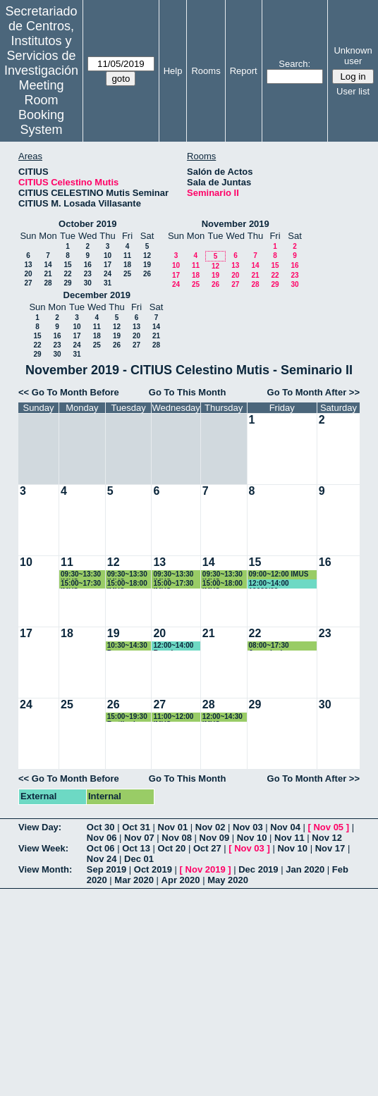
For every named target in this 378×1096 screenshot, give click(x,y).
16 (88, 265)
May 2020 (227, 880)
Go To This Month (187, 392)
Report (243, 71)
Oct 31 (136, 827)
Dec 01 (139, 859)
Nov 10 (252, 837)
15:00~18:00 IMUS (127, 584)
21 (47, 274)
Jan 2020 (305, 869)
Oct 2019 (153, 869)
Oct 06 (101, 848)
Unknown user (353, 55)
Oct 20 (172, 848)
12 (147, 255)
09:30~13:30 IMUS (81, 574)
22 (67, 274)
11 (127, 255)
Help (173, 71)
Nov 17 (330, 848)
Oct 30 (101, 827)
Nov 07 (139, 837)
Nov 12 (327, 837)
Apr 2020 (180, 880)
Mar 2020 (134, 880)
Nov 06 (102, 837)
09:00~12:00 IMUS (279, 574)
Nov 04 (285, 827)
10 (107, 255)
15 (67, 265)
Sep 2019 (106, 869)
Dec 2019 (258, 869)
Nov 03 (248, 827)
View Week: (43, 848)
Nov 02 (210, 827)
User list (353, 91)
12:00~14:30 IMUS (222, 717)
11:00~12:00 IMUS (173, 717)
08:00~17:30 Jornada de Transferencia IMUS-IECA (283, 646)
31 (107, 283)
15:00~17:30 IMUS (81, 584)
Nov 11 (289, 837)
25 (127, 274)
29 (67, 283)
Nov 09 (215, 837)
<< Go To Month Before (68, 392)
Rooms (205, 71)
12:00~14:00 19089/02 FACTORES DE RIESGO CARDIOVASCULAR (282, 584)
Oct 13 (136, 848)
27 (28, 283)
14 (47, 265)
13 (28, 265)
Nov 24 (102, 859)
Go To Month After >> (313, 392)
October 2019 (87, 223)
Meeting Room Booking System (41, 107)
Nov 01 (173, 827)
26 (147, 274)
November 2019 (235, 223)
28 (47, 283)
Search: (294, 64)
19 (147, 265)
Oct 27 (207, 848)
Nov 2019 (205, 869)
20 (28, 274)
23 (88, 274)
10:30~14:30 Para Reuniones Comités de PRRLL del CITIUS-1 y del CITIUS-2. (129, 646)
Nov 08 (176, 837)
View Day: (39, 827)
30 (88, 283)
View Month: (45, 869)
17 (107, 265)
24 (107, 274)
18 (127, 265)
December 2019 (96, 295)
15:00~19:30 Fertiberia (127, 717)
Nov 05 (328, 827)
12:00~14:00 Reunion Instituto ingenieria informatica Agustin (173, 646)
